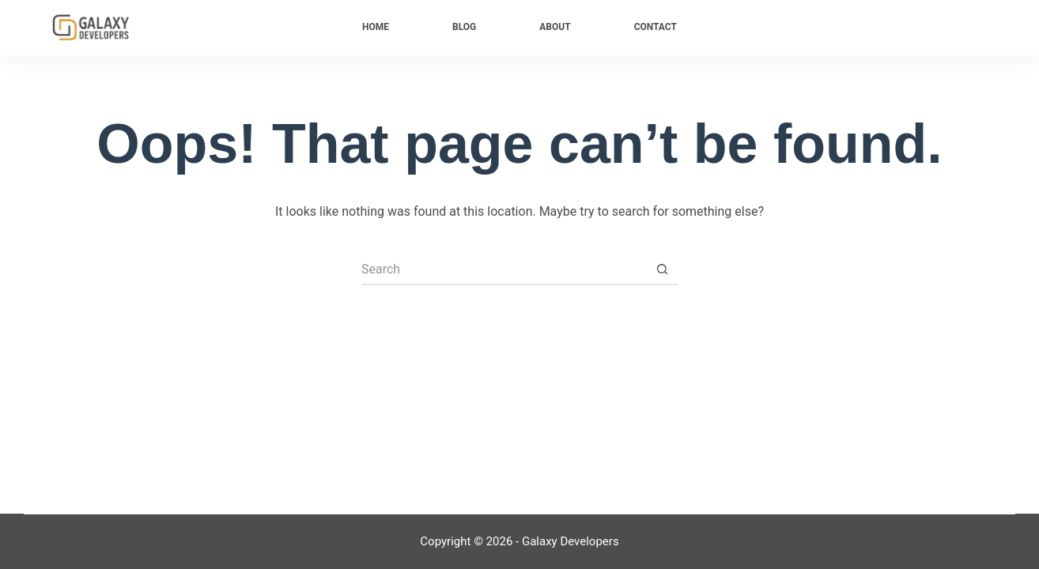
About (554, 26)
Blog (464, 26)
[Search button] (662, 269)
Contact (655, 26)
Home (375, 26)
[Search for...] (503, 269)
